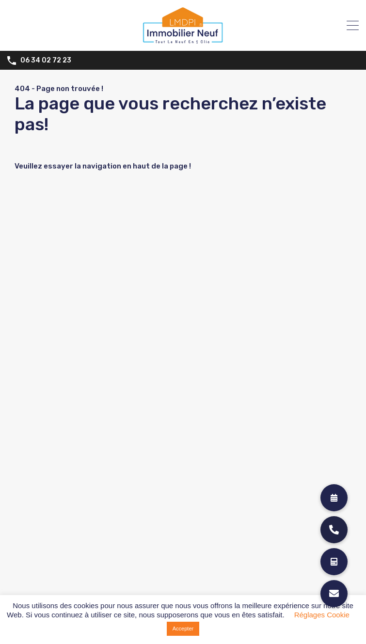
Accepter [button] (183, 628)
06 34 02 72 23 (45, 60)
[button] (334, 593)
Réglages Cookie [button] (322, 615)
